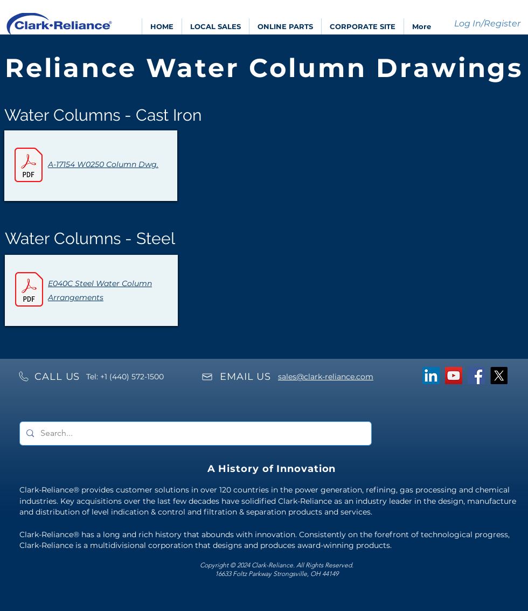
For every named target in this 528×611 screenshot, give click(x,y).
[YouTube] (453, 375)
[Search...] (194, 433)
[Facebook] (476, 375)
